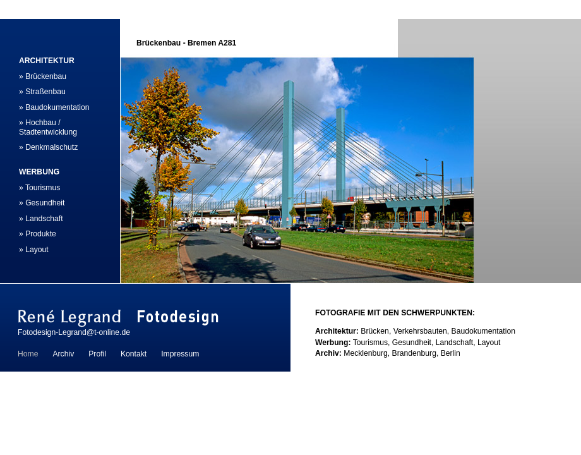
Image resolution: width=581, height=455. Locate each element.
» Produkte (37, 233)
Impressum (180, 353)
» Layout (34, 249)
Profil (97, 353)
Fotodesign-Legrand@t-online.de (74, 332)
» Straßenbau (42, 91)
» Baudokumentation (54, 107)
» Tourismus (39, 187)
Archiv (63, 353)
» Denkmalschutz (48, 147)
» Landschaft (41, 218)
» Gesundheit (41, 202)
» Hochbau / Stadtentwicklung (48, 127)
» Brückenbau (42, 76)
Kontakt (134, 353)
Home (28, 353)
